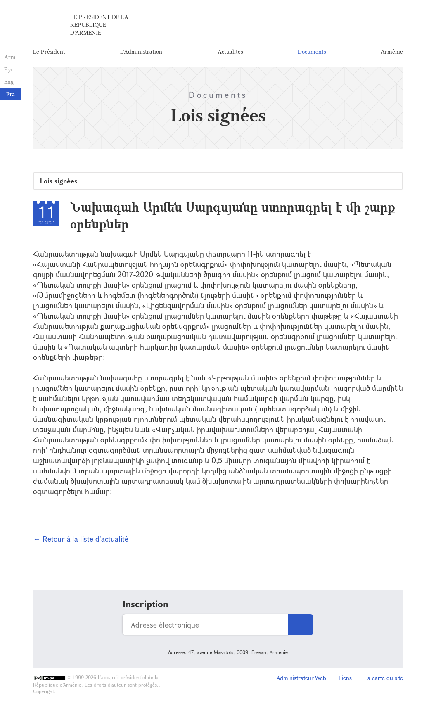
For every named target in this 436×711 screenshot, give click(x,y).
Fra (10, 94)
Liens (345, 678)
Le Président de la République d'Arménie (99, 24)
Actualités (230, 51)
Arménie (392, 51)
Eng (9, 82)
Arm (10, 57)
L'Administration (141, 51)
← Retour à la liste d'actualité (80, 539)
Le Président (49, 51)
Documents (312, 51)
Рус (9, 69)
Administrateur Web (301, 678)
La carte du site (383, 678)
